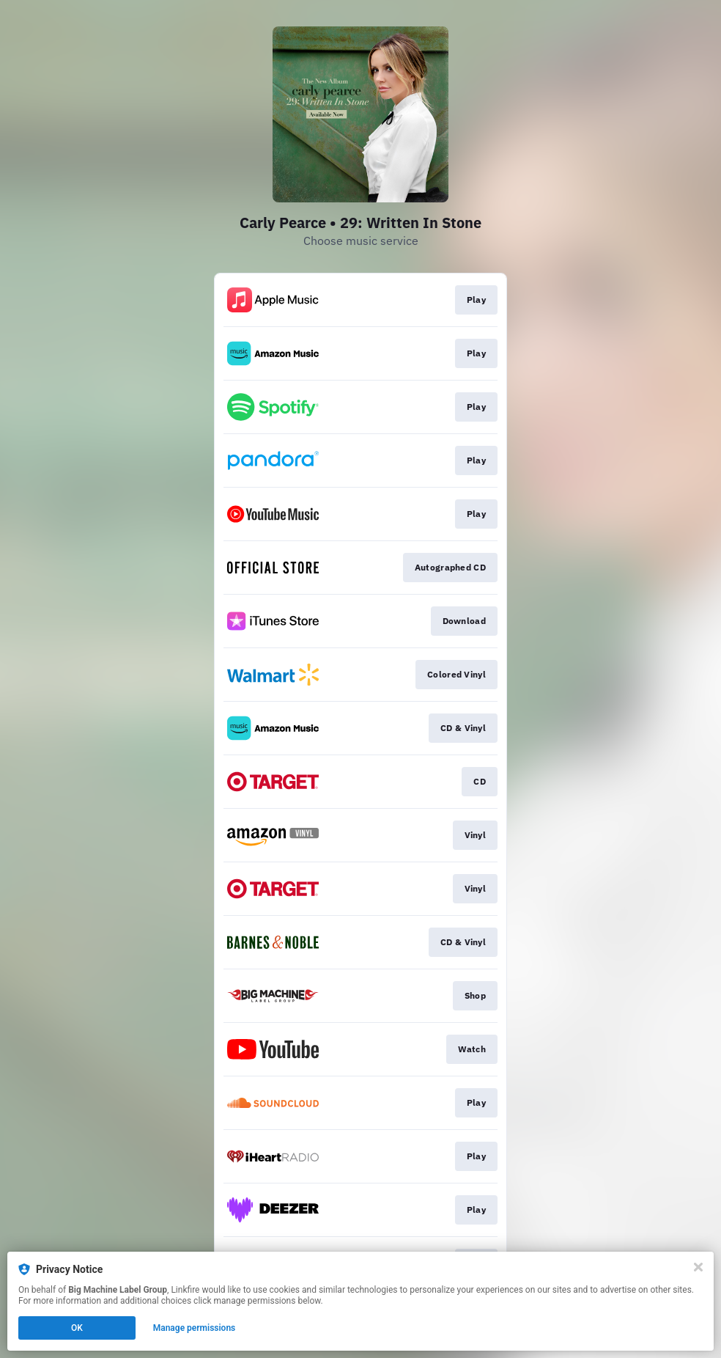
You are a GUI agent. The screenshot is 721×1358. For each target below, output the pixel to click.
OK (77, 1328)
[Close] (698, 1267)
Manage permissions (194, 1328)
